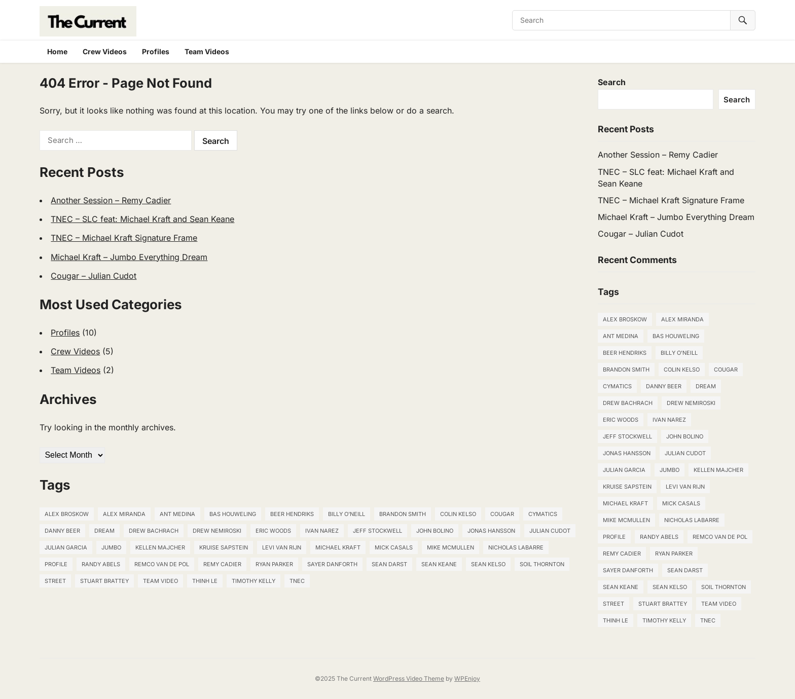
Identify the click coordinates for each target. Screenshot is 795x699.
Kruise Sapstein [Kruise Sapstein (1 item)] (223, 547)
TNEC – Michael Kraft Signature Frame (124, 238)
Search (612, 82)
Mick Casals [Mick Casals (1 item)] (394, 547)
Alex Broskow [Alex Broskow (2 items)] (67, 514)
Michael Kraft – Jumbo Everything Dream (129, 257)
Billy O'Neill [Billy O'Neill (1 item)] (346, 514)
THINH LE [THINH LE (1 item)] (205, 580)
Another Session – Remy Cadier (111, 200)
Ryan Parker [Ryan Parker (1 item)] (274, 564)
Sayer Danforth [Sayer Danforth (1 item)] (332, 564)
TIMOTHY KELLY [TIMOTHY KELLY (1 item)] (253, 580)
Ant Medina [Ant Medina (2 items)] (177, 514)
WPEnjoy (467, 678)
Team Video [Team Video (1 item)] (160, 580)
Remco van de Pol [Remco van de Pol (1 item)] (161, 564)
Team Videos (207, 51)
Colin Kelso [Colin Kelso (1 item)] (458, 514)
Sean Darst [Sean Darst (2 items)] (389, 564)
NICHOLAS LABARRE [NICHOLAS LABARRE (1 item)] (516, 547)
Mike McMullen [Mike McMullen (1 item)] (450, 547)
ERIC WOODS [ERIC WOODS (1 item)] (273, 530)
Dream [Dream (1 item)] (104, 530)
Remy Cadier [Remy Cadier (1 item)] (222, 564)
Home (57, 51)
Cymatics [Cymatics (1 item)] (542, 514)
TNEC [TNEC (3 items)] (297, 580)
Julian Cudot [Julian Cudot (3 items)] (549, 530)
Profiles (155, 51)
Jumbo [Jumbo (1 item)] (111, 547)
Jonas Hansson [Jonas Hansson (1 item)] (491, 530)
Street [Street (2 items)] (55, 580)
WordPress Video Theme (408, 678)
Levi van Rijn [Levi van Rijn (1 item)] (281, 547)
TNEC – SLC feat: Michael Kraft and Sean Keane (142, 219)
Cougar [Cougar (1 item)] (502, 514)
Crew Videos (105, 51)
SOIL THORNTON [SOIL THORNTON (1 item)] (542, 564)
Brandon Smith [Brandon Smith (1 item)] (402, 514)
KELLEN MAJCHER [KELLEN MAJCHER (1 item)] (160, 547)
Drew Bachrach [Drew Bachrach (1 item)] (153, 530)
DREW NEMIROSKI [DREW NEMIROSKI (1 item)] (217, 530)
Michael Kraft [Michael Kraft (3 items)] (337, 547)
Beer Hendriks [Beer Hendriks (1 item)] (292, 514)
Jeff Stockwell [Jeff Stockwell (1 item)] (377, 530)
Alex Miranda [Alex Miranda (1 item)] (124, 514)
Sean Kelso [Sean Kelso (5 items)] (488, 564)
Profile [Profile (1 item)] (56, 564)
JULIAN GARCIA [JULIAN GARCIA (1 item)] (66, 547)
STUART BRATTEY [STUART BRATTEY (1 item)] (104, 580)
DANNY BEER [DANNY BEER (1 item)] (62, 530)
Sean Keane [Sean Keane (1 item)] (439, 564)
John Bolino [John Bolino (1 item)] (434, 530)
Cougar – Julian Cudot (93, 276)
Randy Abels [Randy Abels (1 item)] (101, 564)
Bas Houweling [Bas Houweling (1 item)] (232, 514)
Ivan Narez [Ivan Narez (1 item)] (322, 530)
